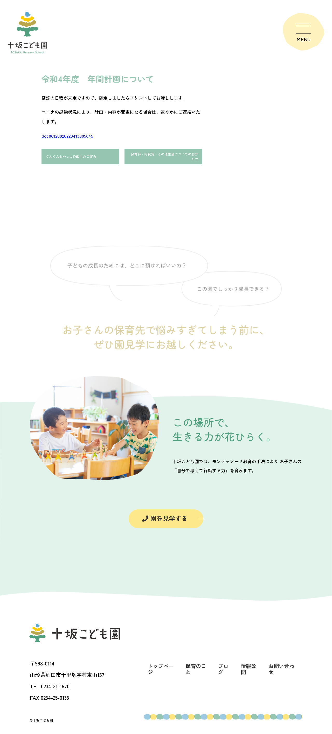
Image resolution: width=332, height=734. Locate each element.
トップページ (161, 672)
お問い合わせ (281, 672)
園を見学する (165, 521)
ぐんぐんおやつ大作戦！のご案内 (77, 158)
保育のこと (195, 672)
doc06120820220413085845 (67, 135)
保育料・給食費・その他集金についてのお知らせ (164, 158)
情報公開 (248, 672)
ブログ (223, 672)
